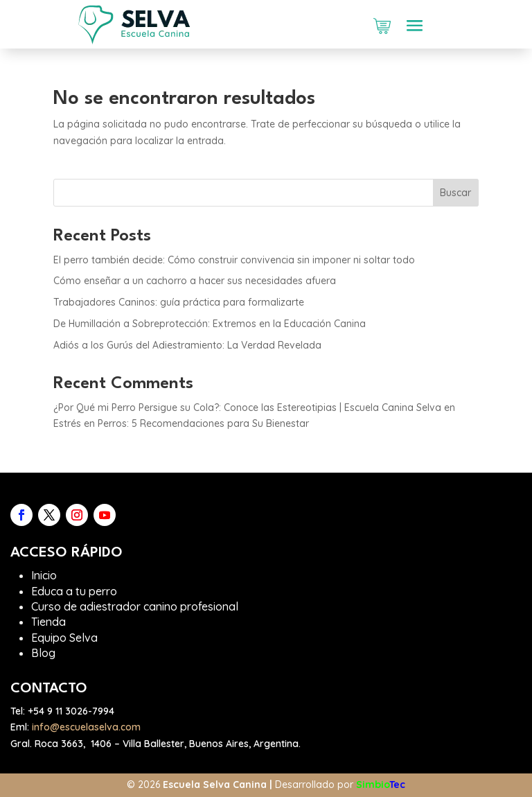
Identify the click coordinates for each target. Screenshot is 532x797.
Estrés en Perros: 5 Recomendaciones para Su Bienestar (181, 423)
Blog (43, 653)
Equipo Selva (64, 638)
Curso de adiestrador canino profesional (134, 606)
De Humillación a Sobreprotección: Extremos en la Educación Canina (209, 323)
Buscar (455, 192)
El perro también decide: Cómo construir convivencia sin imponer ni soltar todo (234, 260)
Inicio (44, 575)
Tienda (48, 622)
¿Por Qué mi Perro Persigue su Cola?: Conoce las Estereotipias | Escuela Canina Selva (247, 407)
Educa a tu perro (74, 591)
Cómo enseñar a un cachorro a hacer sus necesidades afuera (194, 280)
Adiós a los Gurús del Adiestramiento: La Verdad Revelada (187, 345)
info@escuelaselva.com (86, 727)
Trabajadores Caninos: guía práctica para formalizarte (178, 302)
